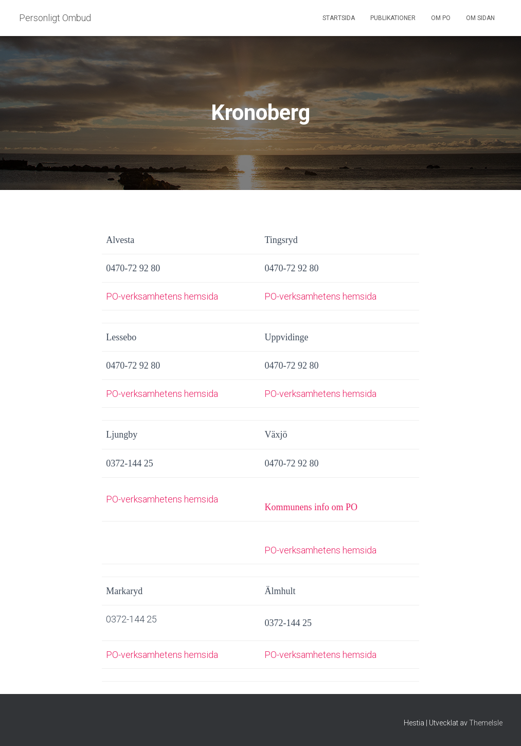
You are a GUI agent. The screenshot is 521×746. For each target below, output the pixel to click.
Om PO (441, 18)
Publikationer (393, 18)
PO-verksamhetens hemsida (162, 296)
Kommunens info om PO (310, 507)
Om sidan (480, 18)
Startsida (338, 18)
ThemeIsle (485, 723)
